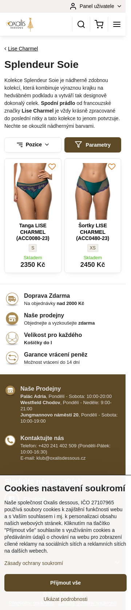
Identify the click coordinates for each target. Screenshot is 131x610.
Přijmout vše (65, 583)
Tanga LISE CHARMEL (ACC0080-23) (32, 232)
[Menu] (117, 24)
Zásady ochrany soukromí (33, 563)
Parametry (93, 145)
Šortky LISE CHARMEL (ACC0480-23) (92, 232)
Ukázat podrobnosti (66, 599)
